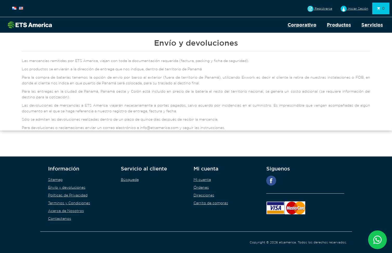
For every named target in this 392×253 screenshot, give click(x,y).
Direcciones (204, 195)
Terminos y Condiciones (69, 203)
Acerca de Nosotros (66, 211)
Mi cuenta (202, 179)
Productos (339, 25)
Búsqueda (130, 179)
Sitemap (55, 179)
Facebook (271, 181)
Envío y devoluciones (66, 187)
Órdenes (201, 187)
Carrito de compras (211, 203)
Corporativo (302, 25)
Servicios (372, 25)
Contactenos (59, 218)
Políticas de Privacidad (68, 195)
